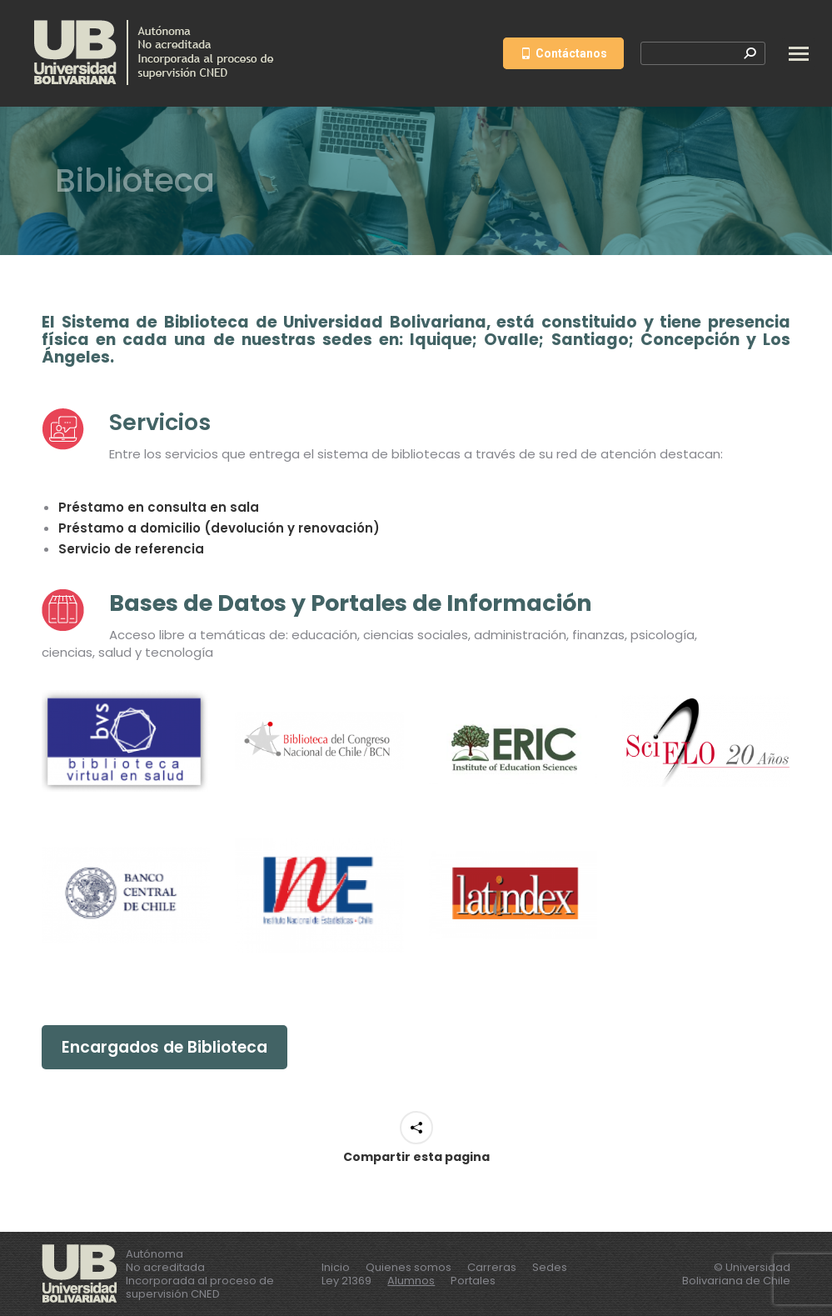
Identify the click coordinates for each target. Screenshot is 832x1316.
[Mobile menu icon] (798, 54)
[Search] (702, 53)
